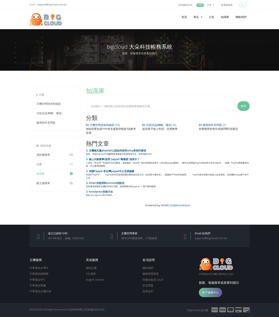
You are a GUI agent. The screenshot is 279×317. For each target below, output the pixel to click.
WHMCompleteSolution (175, 205)
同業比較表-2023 (152, 279)
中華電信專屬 (38, 284)
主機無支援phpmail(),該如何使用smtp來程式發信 (116, 150)
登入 (242, 5)
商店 (197, 17)
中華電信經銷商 (39, 273)
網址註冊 (91, 267)
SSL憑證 (91, 273)
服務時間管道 (150, 273)
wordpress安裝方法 (99, 191)
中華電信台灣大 (39, 267)
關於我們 (147, 267)
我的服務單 (54, 154)
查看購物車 (227, 5)
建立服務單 (54, 183)
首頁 (184, 17)
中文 (210, 5)
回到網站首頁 (185, 5)
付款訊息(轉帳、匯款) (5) (159, 125)
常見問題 (147, 284)
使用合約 (147, 290)
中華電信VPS (37, 279)
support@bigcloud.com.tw (51, 4)
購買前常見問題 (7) (212, 125)
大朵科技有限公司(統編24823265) (85, 309)
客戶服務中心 (210, 292)
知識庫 (225, 17)
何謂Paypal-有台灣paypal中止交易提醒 (110, 171)
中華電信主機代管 (40, 290)
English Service (95, 279)
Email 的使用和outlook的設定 (105, 183)
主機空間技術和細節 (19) (103, 125)
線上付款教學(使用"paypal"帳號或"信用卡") (112, 159)
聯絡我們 (241, 17)
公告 (211, 17)
